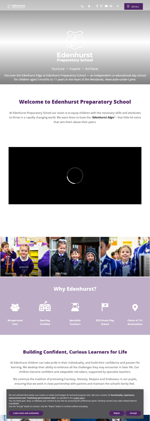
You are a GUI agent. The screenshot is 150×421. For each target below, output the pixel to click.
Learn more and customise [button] (26, 413)
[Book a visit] (89, 7)
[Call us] (83, 7)
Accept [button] (133, 413)
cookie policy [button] (79, 398)
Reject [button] (117, 413)
